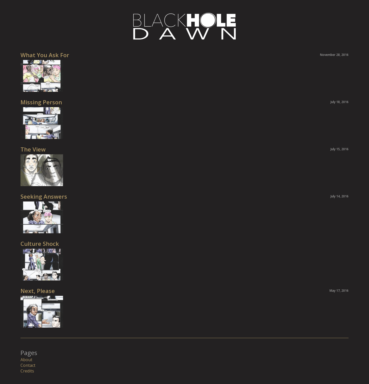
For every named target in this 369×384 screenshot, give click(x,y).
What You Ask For (44, 55)
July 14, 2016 (339, 196)
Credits (27, 371)
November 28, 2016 (334, 55)
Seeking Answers (43, 196)
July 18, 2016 (339, 102)
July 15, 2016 (339, 149)
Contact (27, 365)
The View (33, 149)
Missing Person (41, 102)
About (26, 359)
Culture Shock (39, 243)
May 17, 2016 (339, 290)
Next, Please (37, 291)
